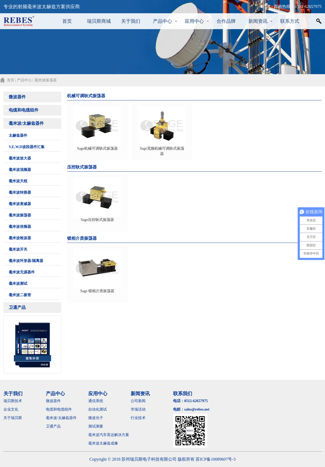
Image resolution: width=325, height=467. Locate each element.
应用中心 (194, 21)
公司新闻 (138, 401)
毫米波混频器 (20, 170)
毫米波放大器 (20, 158)
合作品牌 (226, 21)
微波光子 (95, 418)
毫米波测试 (18, 284)
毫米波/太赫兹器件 (26, 123)
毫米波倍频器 (20, 227)
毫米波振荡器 (20, 215)
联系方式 (289, 21)
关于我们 (130, 21)
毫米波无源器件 (22, 272)
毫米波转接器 (20, 192)
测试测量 (95, 426)
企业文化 (10, 409)
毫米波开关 (18, 249)
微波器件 (17, 97)
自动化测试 (97, 409)
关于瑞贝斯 (12, 418)
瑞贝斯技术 (12, 401)
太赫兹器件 (18, 135)
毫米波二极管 (20, 295)
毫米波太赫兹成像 (106, 443)
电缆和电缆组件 (23, 110)
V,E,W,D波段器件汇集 (27, 147)
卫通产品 (17, 307)
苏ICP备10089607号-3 (215, 459)
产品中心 (162, 21)
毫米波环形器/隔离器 (26, 261)
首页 (67, 21)
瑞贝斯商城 (99, 21)
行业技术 (138, 418)
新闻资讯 (257, 21)
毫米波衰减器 (20, 204)
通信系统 (95, 401)
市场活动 (138, 409)
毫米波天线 (18, 181)
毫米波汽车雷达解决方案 (108, 435)
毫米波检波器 (20, 238)
